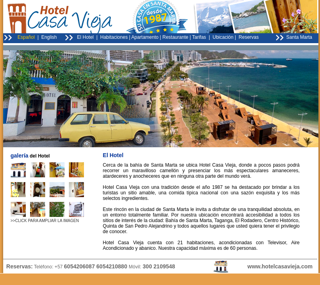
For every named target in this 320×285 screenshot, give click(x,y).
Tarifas (199, 37)
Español (25, 37)
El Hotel (85, 37)
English (49, 37)
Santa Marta (299, 37)
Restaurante (175, 37)
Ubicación (223, 37)
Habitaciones (114, 37)
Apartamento (145, 37)
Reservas (248, 37)
